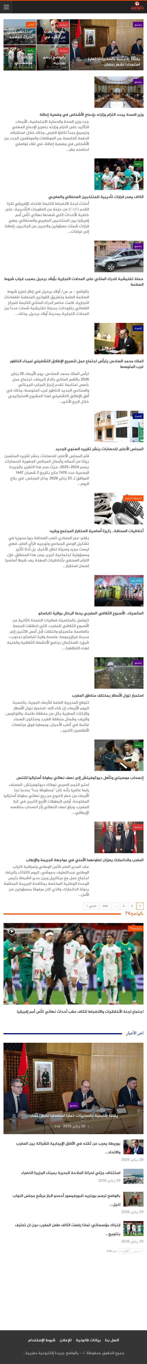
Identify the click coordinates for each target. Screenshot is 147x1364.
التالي (91, 906)
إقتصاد (138, 328)
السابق (137, 1250)
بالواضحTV (135, 928)
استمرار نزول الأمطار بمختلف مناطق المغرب (107, 695)
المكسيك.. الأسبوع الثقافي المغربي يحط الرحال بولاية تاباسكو (90, 613)
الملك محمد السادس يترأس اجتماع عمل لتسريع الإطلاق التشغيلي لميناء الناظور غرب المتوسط (76, 364)
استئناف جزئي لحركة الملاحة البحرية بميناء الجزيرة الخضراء (19, 40)
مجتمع (138, 24)
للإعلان (66, 1340)
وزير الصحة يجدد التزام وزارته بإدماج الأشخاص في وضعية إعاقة (91, 115)
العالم (31, 24)
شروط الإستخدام (41, 1340)
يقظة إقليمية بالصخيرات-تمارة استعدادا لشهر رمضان (114, 62)
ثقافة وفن (136, 580)
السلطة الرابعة (133, 498)
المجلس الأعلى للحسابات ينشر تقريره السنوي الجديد (99, 449)
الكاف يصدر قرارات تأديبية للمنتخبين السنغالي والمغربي (95, 197)
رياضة (31, 50)
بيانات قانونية (88, 1340)
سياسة (64, 24)
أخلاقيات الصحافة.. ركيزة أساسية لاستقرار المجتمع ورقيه (96, 531)
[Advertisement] (73, 1294)
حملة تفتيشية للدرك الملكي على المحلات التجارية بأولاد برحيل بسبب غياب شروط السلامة (73, 282)
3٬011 (105, 906)
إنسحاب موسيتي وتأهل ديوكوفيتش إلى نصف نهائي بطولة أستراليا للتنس (79, 778)
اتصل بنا (112, 1340)
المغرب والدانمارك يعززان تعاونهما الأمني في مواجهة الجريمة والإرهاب (84, 860)
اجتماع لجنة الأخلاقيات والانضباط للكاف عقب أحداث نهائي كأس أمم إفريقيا (80, 1012)
